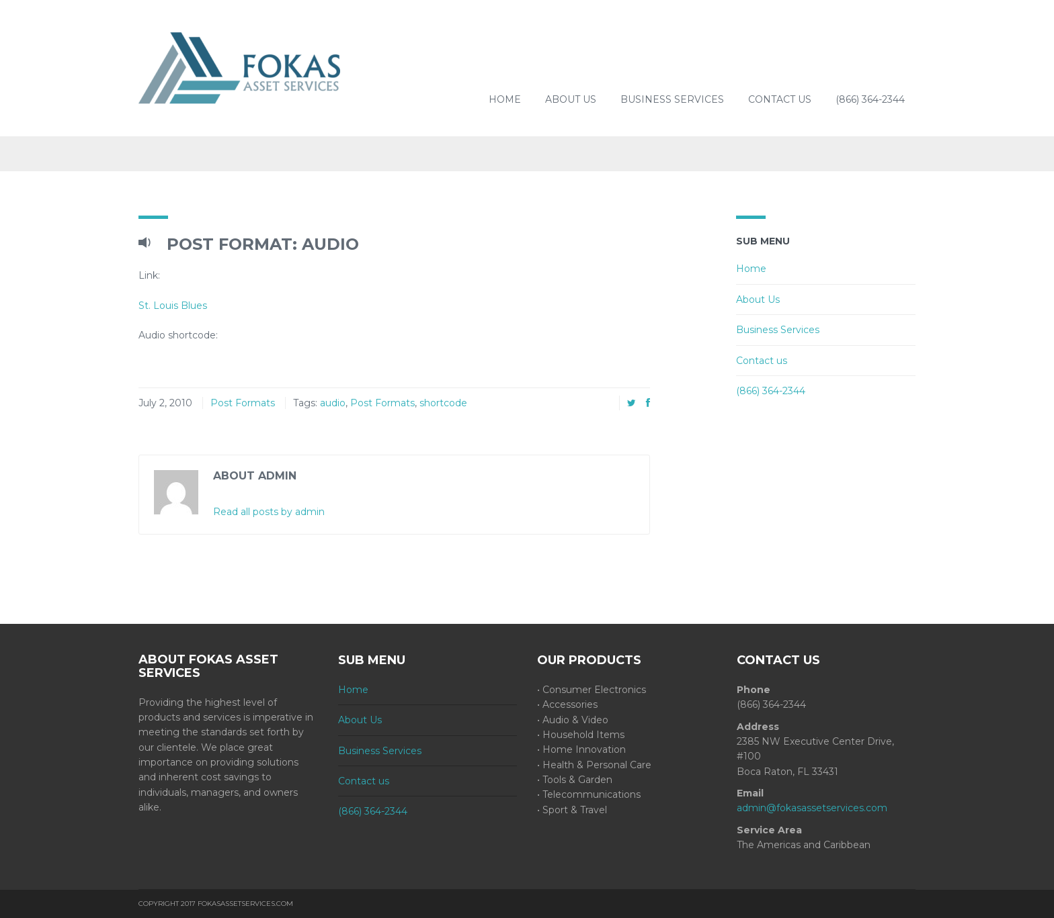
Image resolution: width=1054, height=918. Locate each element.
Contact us (779, 99)
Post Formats (242, 403)
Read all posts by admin (269, 512)
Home (505, 99)
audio (333, 403)
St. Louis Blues (172, 306)
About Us (570, 99)
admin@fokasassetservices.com (812, 808)
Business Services (672, 99)
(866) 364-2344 (870, 99)
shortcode (443, 403)
